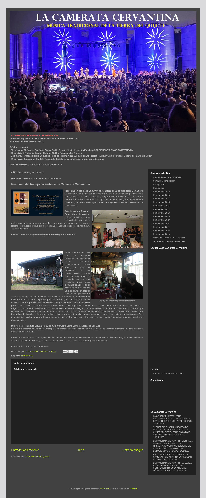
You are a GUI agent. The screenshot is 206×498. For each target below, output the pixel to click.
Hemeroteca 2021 (161, 223)
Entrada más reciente (25, 450)
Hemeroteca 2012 (161, 191)
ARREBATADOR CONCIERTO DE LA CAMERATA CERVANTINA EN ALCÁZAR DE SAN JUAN (172, 457)
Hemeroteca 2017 (161, 209)
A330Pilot (104, 489)
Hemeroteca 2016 (161, 206)
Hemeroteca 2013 (161, 195)
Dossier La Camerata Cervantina (168, 373)
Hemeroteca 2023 (161, 230)
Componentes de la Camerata (167, 177)
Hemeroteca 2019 (161, 216)
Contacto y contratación (164, 181)
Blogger (133, 489)
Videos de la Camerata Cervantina (169, 238)
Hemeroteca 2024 (161, 234)
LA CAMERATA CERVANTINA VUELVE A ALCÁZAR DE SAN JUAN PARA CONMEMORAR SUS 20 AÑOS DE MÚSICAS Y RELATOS (172, 467)
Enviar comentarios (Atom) (36, 456)
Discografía (158, 184)
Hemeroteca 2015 (161, 202)
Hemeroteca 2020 (161, 220)
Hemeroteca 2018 (161, 213)
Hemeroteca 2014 (161, 198)
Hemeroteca (27, 356)
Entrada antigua (133, 450)
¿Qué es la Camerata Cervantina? (169, 241)
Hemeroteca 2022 (161, 227)
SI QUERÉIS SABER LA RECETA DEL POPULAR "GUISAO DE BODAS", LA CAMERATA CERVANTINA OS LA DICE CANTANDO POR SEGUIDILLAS (171, 431)
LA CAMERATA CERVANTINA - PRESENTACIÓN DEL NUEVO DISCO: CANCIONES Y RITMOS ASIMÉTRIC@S (172, 418)
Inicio (80, 450)
